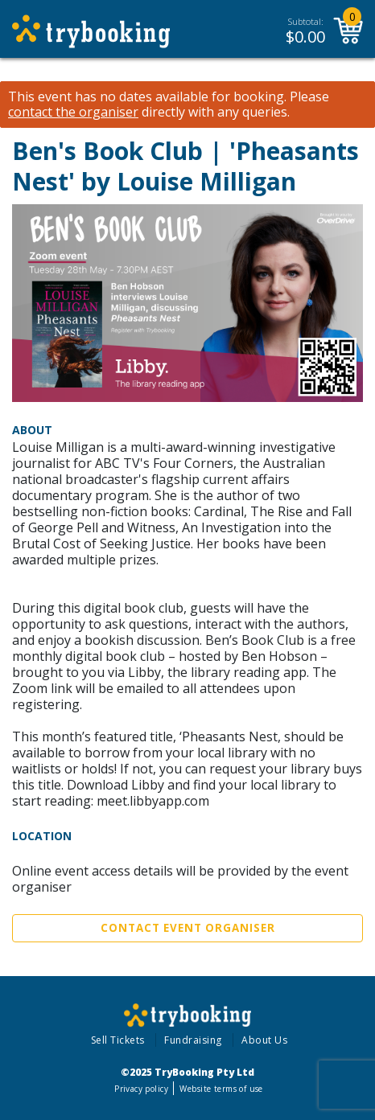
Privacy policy (141, 1088)
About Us (264, 1040)
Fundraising (193, 1040)
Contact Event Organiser (188, 928)
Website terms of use (220, 1088)
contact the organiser (73, 112)
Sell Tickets (118, 1040)
